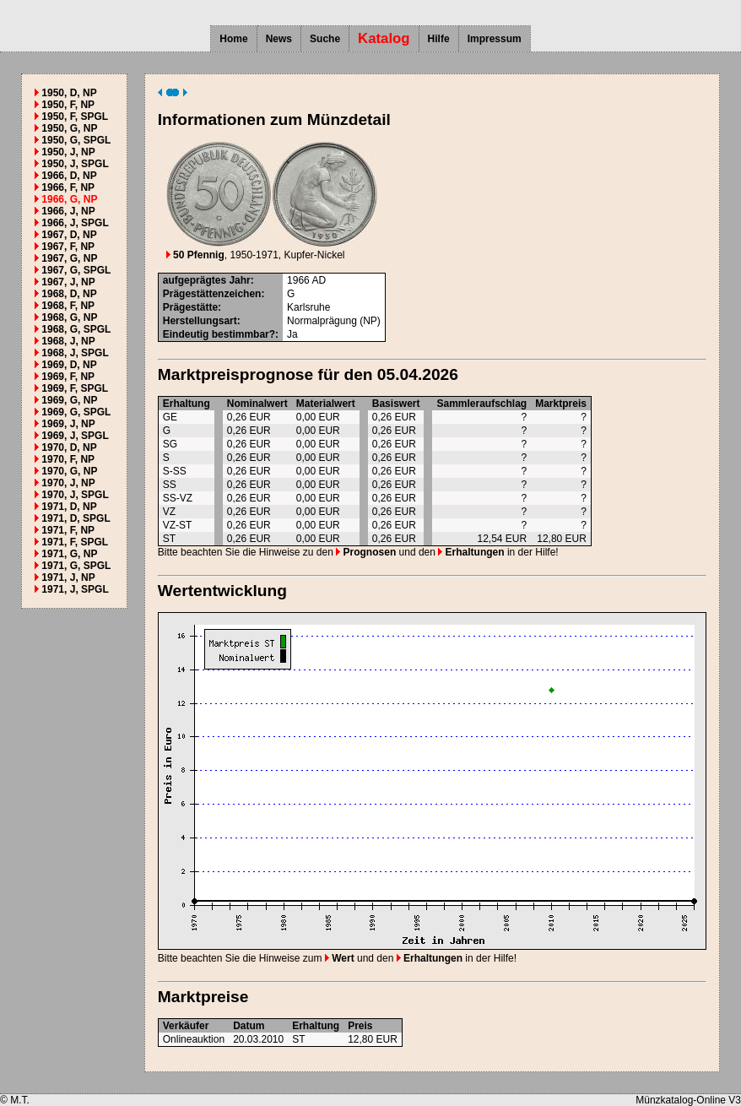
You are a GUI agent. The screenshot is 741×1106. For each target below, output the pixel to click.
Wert (339, 958)
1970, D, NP (68, 447)
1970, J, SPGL (74, 495)
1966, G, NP (69, 199)
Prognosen (366, 552)
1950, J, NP (68, 152)
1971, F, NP (68, 530)
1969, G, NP (69, 400)
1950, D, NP (68, 93)
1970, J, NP (68, 483)
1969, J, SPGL (74, 436)
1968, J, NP (68, 341)
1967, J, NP (68, 282)
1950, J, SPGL (74, 164)
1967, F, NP (68, 246)
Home (233, 39)
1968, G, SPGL (76, 329)
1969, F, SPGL (74, 388)
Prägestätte (190, 307)
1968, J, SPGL (74, 353)
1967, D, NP (68, 235)
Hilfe (439, 39)
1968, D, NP (68, 294)
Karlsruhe (308, 307)
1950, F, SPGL (74, 116)
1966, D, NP (68, 176)
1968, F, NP (68, 306)
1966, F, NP (68, 187)
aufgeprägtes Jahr (207, 280)
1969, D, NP (68, 365)
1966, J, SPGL (74, 223)
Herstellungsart (200, 321)
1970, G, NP (69, 471)
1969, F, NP (68, 376)
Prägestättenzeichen (212, 294)
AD (318, 280)
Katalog (384, 38)
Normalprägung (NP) (334, 321)
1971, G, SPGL (76, 566)
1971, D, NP (68, 506)
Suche (325, 39)
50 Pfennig (195, 255)
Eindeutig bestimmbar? (219, 334)
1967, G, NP (69, 258)
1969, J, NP (68, 424)
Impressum (495, 39)
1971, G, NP (69, 554)
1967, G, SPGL (76, 270)
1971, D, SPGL (75, 518)
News (279, 39)
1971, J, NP (68, 577)
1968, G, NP (69, 317)
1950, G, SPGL (76, 140)
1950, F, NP (68, 105)
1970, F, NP (68, 459)
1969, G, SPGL (76, 412)
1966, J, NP (68, 211)
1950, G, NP (69, 128)
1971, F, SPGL (74, 542)
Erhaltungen (471, 552)
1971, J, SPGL (74, 589)
